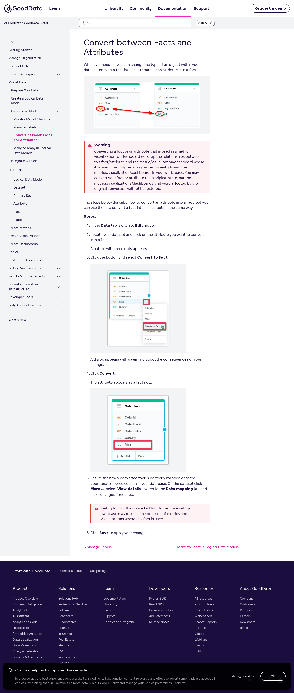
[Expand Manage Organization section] (59, 58)
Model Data (17, 82)
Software (65, 610)
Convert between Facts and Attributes (32, 137)
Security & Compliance (28, 657)
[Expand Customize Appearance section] (59, 260)
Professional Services (73, 604)
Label (17, 220)
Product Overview (25, 598)
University (114, 8)
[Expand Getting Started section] (59, 50)
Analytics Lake (22, 610)
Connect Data (18, 66)
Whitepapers (203, 616)
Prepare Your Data (24, 90)
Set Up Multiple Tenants (26, 276)
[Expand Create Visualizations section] (59, 236)
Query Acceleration (26, 651)
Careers (245, 616)
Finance (63, 628)
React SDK (156, 604)
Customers (247, 604)
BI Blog (199, 651)
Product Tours (204, 604)
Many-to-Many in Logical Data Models (32, 150)
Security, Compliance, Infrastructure (25, 286)
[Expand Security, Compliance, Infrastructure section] (59, 287)
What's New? (18, 320)
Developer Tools (20, 297)
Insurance (65, 633)
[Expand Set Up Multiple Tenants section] (59, 277)
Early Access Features (25, 305)
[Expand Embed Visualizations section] (59, 268)
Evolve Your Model (25, 111)
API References (159, 616)
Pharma (63, 645)
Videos (199, 633)
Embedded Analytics (27, 633)
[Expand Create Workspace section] (59, 74)
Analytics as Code (25, 622)
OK (273, 676)
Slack (107, 610)
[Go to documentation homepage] (23, 8)
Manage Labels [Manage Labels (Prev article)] (98, 547)
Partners (246, 610)
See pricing (98, 571)
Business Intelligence (27, 604)
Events (199, 645)
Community (141, 8)
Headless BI (21, 628)
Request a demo (270, 8)
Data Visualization (25, 639)
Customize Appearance (26, 260)
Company (246, 598)
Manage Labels (24, 127)
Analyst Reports (206, 622)
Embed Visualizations (24, 268)
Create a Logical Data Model (27, 100)
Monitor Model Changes (31, 119)
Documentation (172, 8)
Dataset (19, 187)
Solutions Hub (68, 598)
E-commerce (67, 622)
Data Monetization (26, 645)
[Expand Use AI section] (59, 252)
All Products (12, 23)
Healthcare (65, 616)
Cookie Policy (109, 683)
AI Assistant (21, 616)
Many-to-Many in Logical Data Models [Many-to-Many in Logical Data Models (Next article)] (209, 547)
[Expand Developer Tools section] (59, 297)
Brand (244, 628)
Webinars (201, 639)
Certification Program (119, 622)
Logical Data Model (28, 179)
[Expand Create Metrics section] (59, 228)
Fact (16, 212)
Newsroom (247, 622)
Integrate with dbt (25, 161)
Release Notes (159, 622)
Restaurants (66, 657)
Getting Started (20, 50)
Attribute (20, 204)
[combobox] (135, 23)
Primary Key (22, 196)
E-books (200, 628)
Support (201, 8)
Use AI (13, 252)
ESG (61, 651)
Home (12, 42)
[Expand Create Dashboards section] (59, 244)
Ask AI (205, 23)
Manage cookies (242, 676)
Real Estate (66, 639)
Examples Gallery (161, 610)
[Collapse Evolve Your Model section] (59, 111)
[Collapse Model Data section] (59, 83)
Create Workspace (22, 74)
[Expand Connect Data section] (59, 66)
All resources (203, 598)
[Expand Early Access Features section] (59, 305)
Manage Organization (24, 58)
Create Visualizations (24, 236)
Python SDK (157, 598)
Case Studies (204, 610)
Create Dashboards (23, 244)
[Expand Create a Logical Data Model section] (59, 101)
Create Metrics (19, 228)
